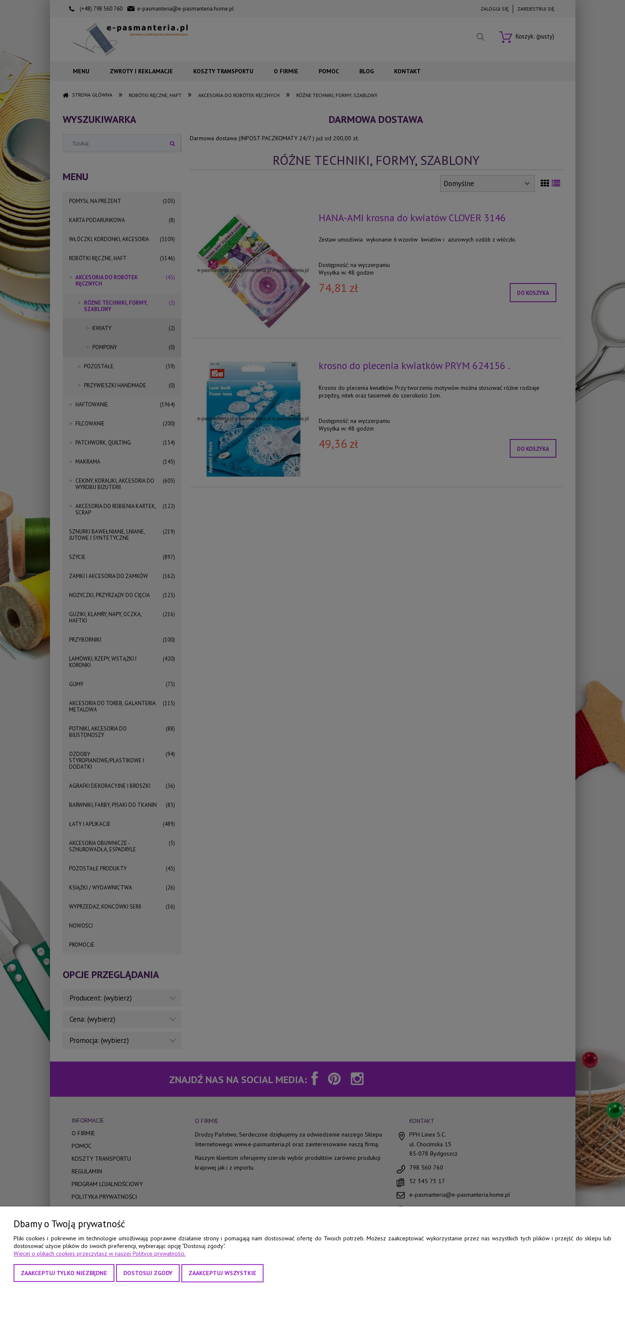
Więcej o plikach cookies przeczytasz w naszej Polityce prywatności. (100, 1253)
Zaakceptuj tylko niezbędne (64, 1273)
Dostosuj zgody (147, 1273)
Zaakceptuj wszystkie (222, 1273)
